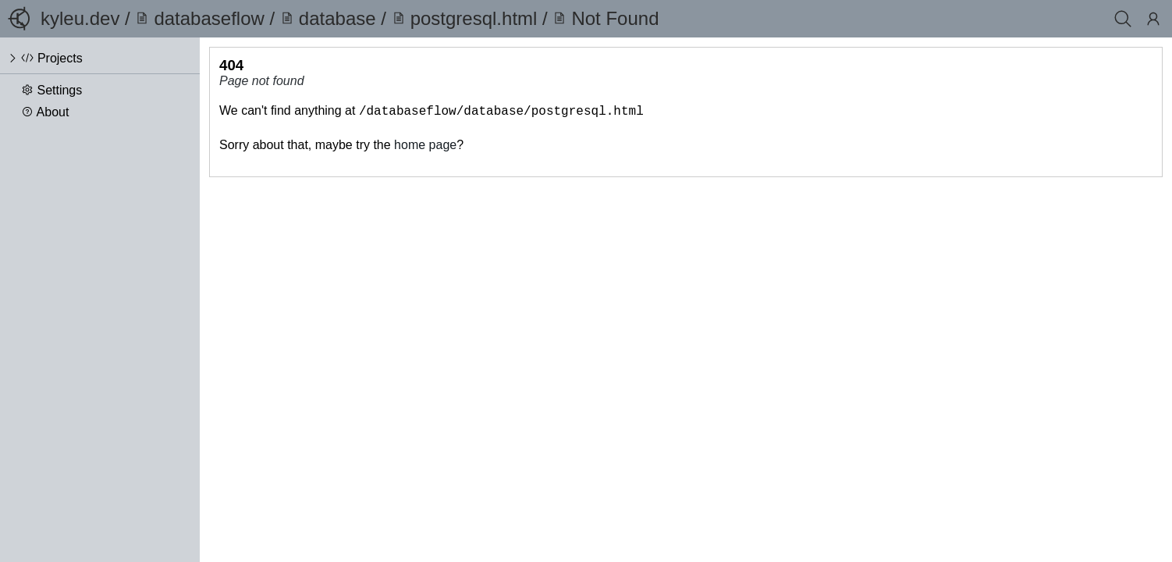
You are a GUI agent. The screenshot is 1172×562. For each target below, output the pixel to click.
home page (425, 143)
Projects (60, 58)
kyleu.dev (80, 18)
